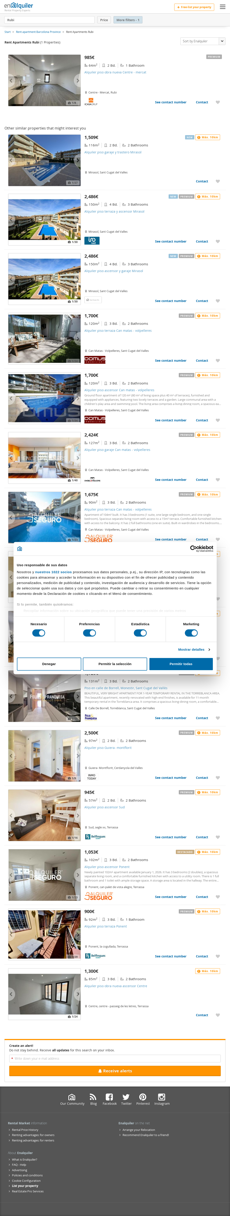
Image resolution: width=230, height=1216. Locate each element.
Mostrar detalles (191, 650)
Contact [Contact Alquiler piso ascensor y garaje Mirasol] (202, 301)
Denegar (49, 664)
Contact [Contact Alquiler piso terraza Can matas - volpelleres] (202, 360)
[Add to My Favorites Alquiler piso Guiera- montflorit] (218, 777)
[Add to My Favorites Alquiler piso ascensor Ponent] (218, 896)
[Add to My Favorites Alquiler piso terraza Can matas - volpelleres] (218, 360)
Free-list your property (194, 7)
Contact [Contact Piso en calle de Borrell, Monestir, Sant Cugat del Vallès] (202, 718)
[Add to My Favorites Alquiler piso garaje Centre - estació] (218, 598)
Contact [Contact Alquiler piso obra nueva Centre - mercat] (202, 102)
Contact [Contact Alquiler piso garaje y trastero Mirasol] (202, 181)
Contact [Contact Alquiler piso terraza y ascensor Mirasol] (202, 241)
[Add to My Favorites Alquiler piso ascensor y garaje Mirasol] (218, 301)
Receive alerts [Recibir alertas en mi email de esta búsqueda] (115, 1071)
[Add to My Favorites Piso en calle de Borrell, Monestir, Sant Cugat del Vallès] (218, 718)
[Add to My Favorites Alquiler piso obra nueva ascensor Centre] (218, 1015)
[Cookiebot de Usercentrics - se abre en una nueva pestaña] (193, 548)
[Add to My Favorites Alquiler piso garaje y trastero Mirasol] (218, 181)
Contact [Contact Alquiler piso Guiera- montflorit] (202, 777)
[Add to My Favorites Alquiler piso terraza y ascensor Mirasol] (218, 241)
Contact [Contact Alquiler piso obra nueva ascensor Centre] (202, 1015)
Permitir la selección (115, 664)
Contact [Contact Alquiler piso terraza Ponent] (202, 956)
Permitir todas (181, 664)
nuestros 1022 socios (53, 572)
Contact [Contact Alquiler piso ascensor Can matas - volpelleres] (202, 420)
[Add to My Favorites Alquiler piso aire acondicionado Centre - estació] (218, 658)
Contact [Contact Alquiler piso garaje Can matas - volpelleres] (202, 479)
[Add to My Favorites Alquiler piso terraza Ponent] (218, 956)
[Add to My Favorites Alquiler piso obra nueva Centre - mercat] (218, 102)
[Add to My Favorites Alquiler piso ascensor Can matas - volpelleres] (218, 420)
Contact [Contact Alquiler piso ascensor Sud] (202, 837)
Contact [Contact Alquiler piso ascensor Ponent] (202, 897)
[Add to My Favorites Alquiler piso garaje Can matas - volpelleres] (218, 479)
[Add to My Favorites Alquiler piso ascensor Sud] (218, 837)
